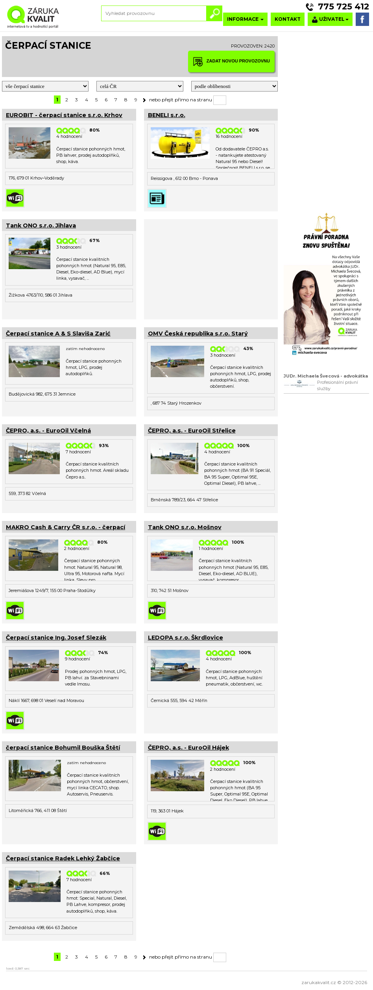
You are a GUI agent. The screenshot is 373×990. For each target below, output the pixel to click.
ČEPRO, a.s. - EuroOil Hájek (188, 747)
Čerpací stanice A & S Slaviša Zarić (58, 333)
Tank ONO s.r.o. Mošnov (185, 527)
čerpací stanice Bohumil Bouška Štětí (63, 747)
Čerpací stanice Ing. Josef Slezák (56, 637)
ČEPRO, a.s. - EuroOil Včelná (48, 430)
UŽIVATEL (330, 19)
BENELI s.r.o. (166, 115)
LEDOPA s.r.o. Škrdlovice (185, 637)
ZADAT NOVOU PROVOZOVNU (231, 61)
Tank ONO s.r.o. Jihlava (41, 225)
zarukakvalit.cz (318, 982)
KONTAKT (288, 19)
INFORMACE (245, 19)
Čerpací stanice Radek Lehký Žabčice (63, 858)
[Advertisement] (211, 268)
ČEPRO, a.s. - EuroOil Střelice (192, 430)
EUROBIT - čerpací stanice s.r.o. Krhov (64, 115)
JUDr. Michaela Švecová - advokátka (326, 376)
